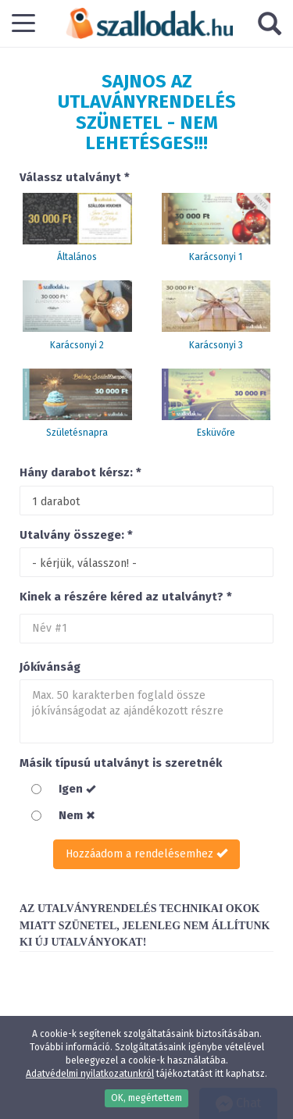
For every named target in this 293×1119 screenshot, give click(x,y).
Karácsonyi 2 (77, 345)
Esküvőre (216, 432)
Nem (77, 815)
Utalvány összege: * (76, 535)
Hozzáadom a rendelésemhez (146, 854)
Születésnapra (77, 432)
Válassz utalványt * (75, 177)
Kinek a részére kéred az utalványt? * (126, 597)
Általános (77, 257)
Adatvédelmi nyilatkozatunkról (90, 1073)
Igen (77, 789)
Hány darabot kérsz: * (80, 472)
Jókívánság (50, 667)
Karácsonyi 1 (215, 257)
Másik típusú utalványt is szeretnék (121, 763)
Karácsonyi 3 (216, 345)
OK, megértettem (146, 1097)
